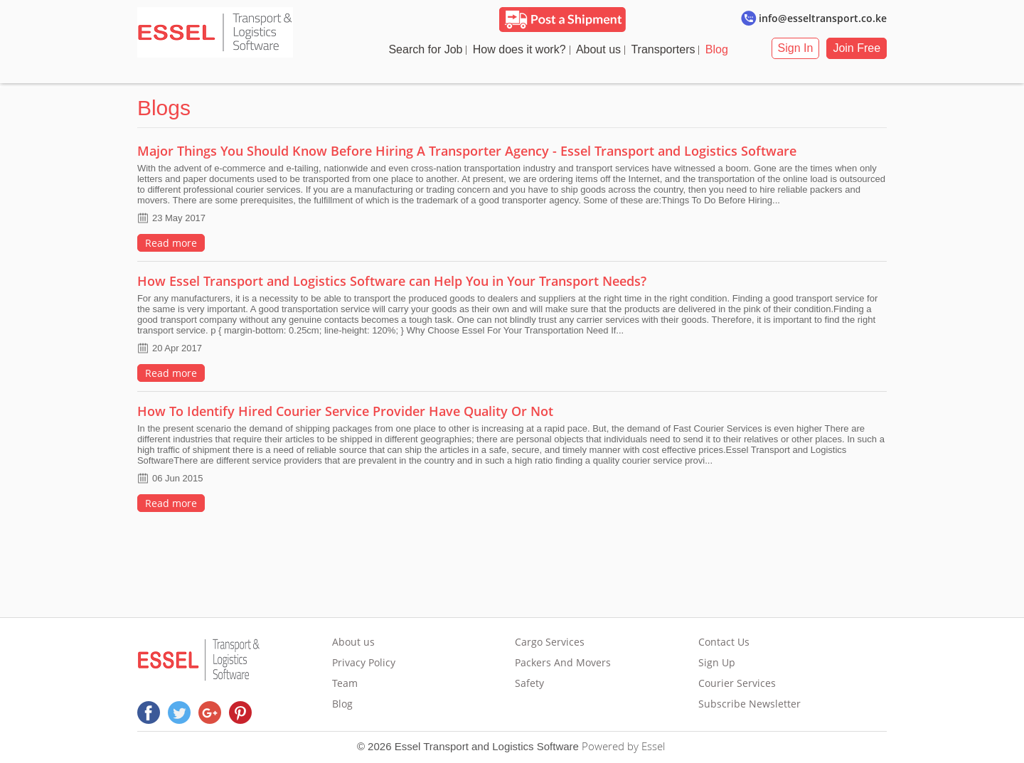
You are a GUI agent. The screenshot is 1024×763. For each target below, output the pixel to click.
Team (341, 683)
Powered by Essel (623, 746)
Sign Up (720, 662)
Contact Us (727, 642)
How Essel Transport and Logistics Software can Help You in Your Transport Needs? (384, 280)
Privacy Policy (360, 662)
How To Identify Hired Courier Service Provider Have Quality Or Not (338, 411)
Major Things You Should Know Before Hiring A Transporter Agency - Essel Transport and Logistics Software (459, 150)
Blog (721, 49)
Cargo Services (550, 642)
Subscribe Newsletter (753, 703)
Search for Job (429, 49)
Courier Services (740, 683)
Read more (164, 243)
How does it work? (523, 49)
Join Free (863, 48)
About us (602, 49)
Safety (530, 683)
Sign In (802, 48)
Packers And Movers (564, 662)
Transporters (667, 49)
